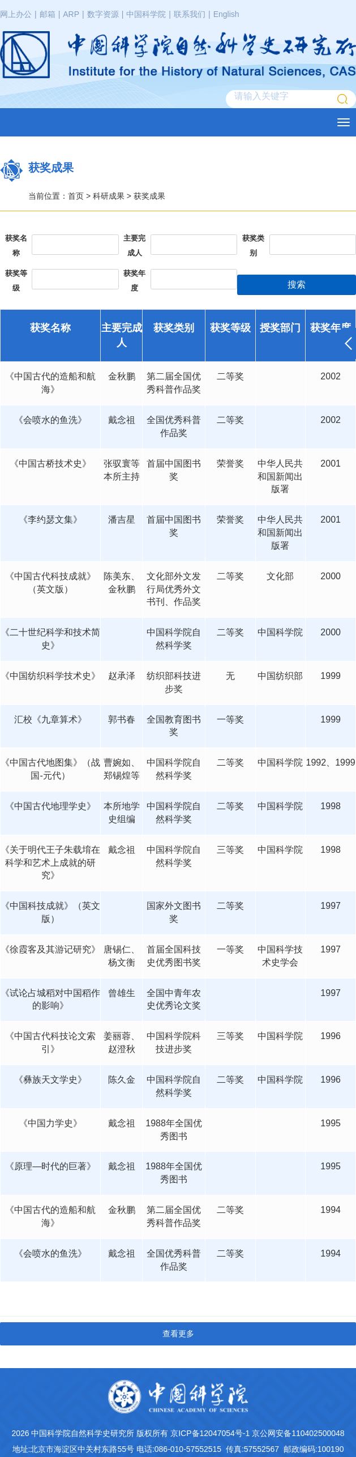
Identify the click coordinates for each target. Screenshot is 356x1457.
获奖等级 (16, 280)
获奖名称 (16, 245)
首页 (76, 195)
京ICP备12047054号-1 (210, 1433)
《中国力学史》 (50, 1123)
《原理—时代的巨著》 (50, 1166)
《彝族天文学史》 (50, 1079)
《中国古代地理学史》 (50, 806)
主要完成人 (134, 245)
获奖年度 (134, 280)
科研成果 (109, 195)
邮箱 (47, 14)
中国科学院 (146, 14)
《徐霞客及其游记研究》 (50, 949)
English (226, 14)
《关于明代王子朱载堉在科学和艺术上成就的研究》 (50, 863)
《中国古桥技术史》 (50, 463)
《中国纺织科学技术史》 (50, 676)
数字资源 (103, 14)
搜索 (297, 284)
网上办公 (16, 14)
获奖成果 (149, 195)
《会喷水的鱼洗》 (50, 420)
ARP (71, 14)
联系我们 (189, 14)
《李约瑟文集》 (50, 519)
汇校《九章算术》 (50, 719)
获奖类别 (253, 245)
